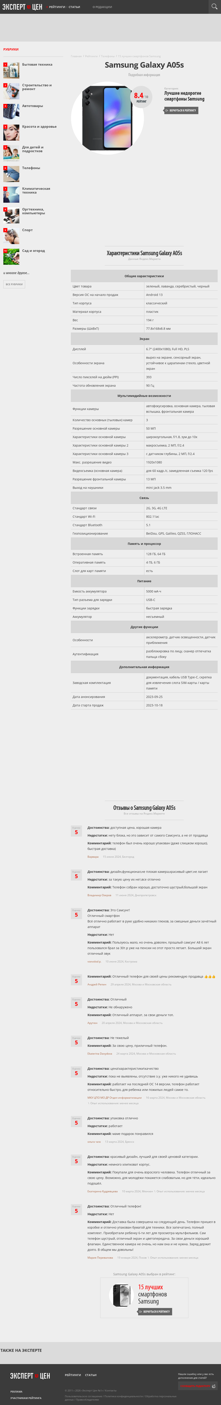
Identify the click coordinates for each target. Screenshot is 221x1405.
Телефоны (31, 168)
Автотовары (32, 105)
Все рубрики (14, 284)
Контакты (110, 1390)
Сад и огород (33, 250)
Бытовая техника (37, 64)
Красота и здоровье (39, 126)
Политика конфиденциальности (123, 1396)
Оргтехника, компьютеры (33, 211)
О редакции (102, 7)
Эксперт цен (23, 7)
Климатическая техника (36, 190)
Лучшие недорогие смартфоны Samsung (184, 96)
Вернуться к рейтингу (180, 110)
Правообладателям (87, 1399)
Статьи (74, 7)
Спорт (27, 230)
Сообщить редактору (195, 1386)
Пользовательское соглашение (83, 1396)
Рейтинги (57, 7)
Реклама (16, 1391)
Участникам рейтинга (26, 1398)
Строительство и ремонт (37, 87)
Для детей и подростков (33, 149)
